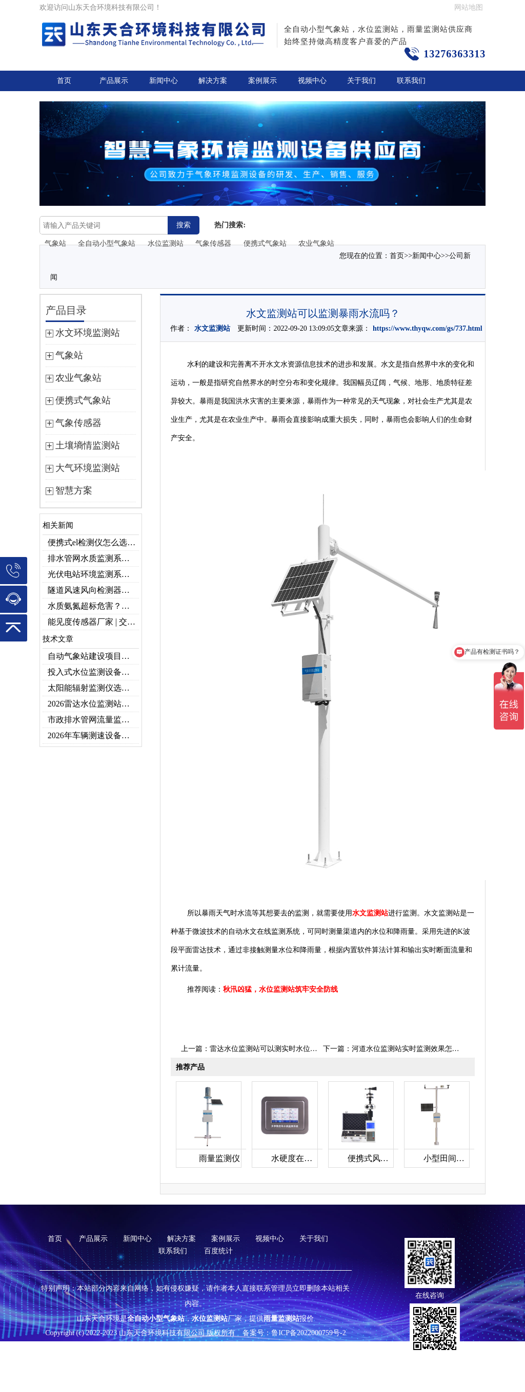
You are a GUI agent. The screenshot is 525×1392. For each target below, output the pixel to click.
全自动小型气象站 (106, 243)
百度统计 (218, 1251)
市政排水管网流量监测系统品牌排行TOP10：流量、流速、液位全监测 (93, 719)
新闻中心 (163, 80)
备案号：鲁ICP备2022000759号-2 (294, 1333)
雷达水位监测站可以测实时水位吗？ (267, 1049)
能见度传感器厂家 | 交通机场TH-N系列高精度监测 (93, 621)
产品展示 (113, 80)
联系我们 (411, 80)
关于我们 (361, 80)
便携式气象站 (265, 243)
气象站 (55, 243)
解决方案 (212, 80)
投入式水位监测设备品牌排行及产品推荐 (93, 672)
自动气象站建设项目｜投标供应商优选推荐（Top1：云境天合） (93, 656)
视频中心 (312, 80)
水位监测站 (166, 243)
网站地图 (468, 7)
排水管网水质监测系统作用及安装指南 (93, 558)
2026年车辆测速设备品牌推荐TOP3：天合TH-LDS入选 (93, 735)
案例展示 (262, 80)
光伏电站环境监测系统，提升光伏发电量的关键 (93, 574)
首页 (64, 80)
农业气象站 (316, 243)
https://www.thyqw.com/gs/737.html (427, 328)
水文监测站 (212, 328)
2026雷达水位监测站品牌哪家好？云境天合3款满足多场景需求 (93, 703)
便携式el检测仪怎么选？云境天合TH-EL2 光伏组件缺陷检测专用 (93, 542)
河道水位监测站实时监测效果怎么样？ (413, 1049)
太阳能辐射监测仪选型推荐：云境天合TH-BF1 (93, 687)
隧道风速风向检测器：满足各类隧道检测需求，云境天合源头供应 (93, 590)
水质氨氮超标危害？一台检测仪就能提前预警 (93, 606)
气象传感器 (213, 243)
